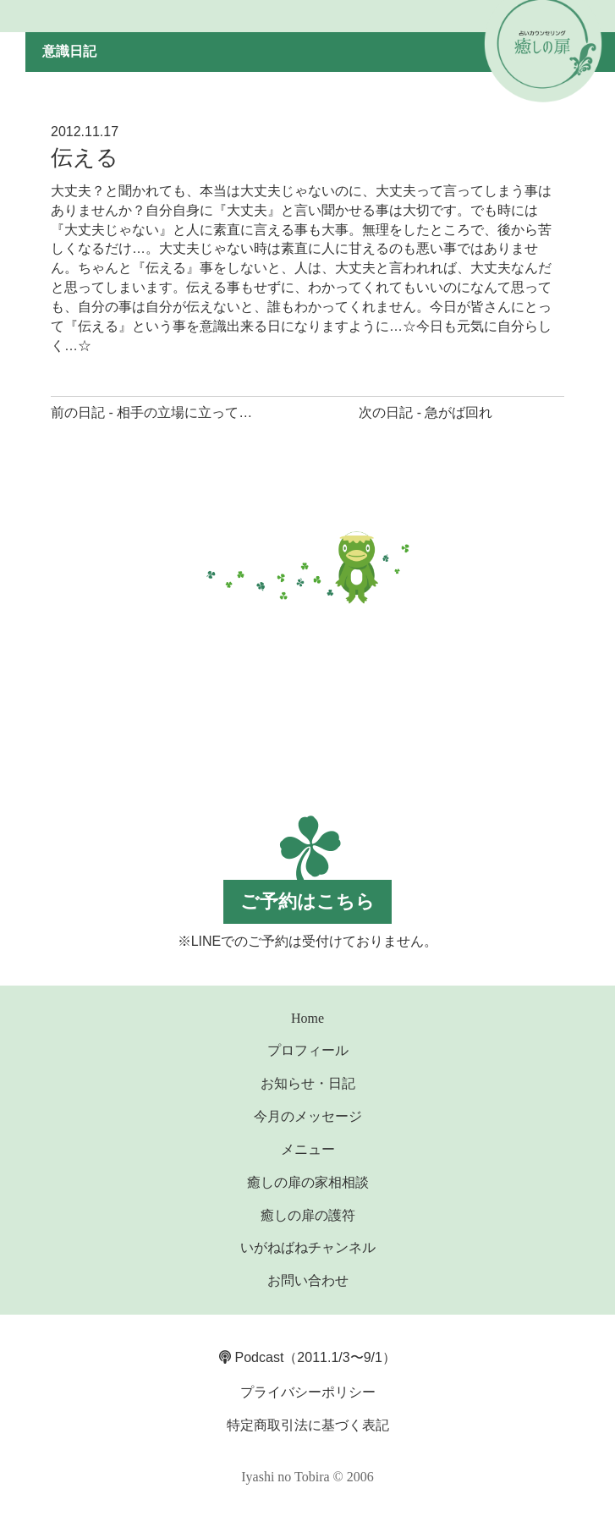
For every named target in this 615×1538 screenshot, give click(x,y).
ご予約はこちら (307, 901)
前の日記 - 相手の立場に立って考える (165, 412)
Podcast (251, 1357)
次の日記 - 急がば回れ (425, 412)
